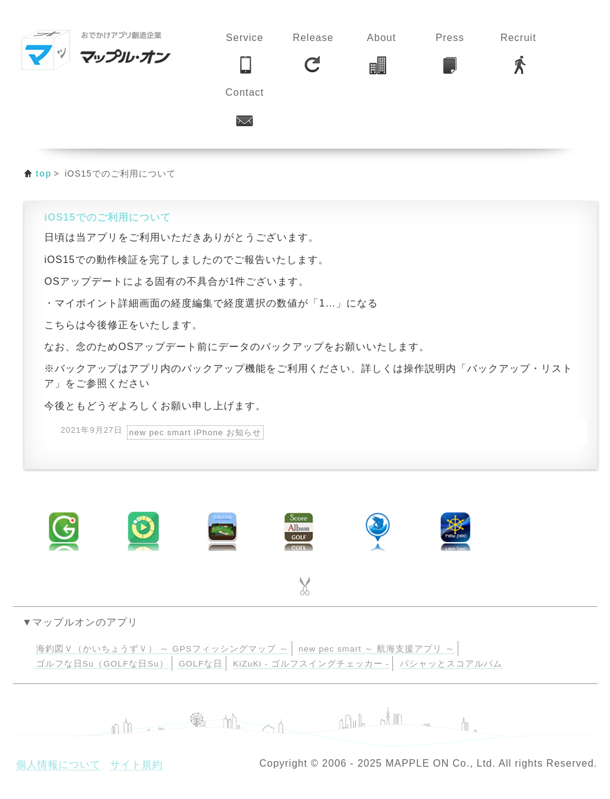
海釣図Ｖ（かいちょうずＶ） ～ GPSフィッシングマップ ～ (162, 649)
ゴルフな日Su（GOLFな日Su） (102, 663)
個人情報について (58, 764)
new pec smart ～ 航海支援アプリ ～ (376, 649)
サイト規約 (136, 764)
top (43, 173)
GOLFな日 (200, 663)
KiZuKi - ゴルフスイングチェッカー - (311, 663)
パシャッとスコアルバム (451, 663)
